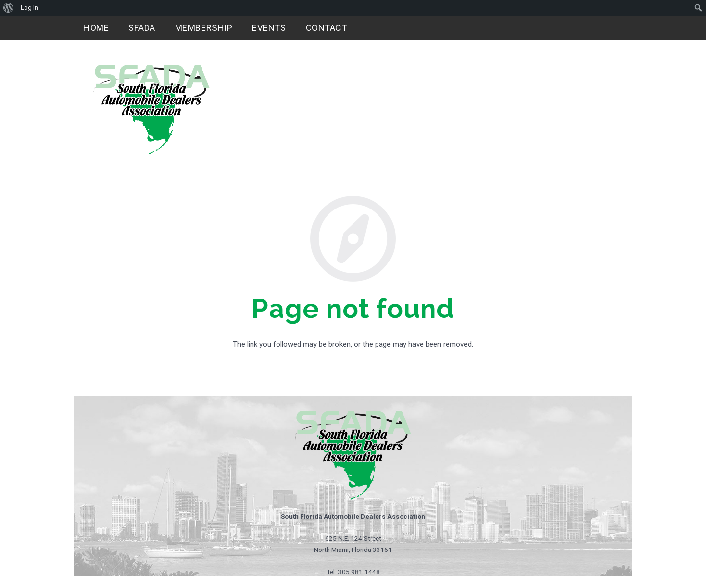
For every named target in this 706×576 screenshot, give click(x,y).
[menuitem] (8, 8)
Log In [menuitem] (29, 7)
